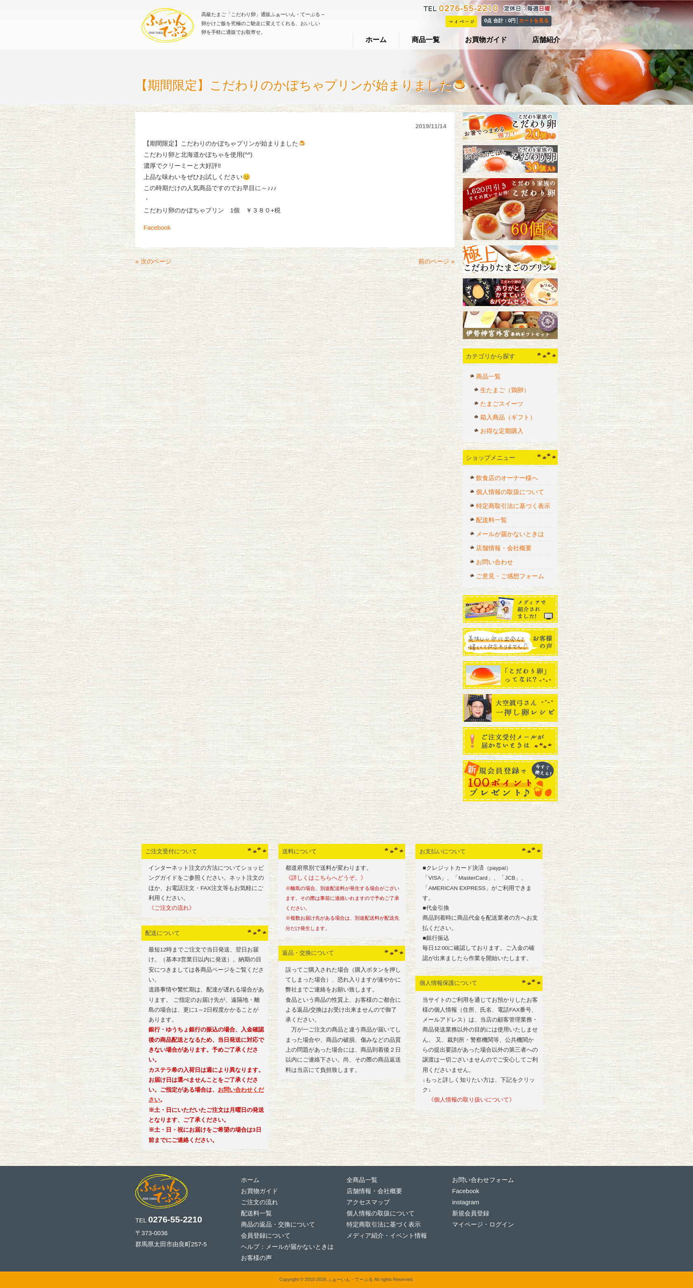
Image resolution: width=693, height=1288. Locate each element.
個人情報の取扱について (510, 491)
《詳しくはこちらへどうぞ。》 (325, 878)
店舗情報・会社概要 (504, 547)
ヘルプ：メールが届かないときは (287, 1246)
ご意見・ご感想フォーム (510, 575)
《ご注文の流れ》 (171, 908)
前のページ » (436, 261)
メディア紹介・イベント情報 (386, 1235)
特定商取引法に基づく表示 (513, 505)
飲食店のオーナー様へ (507, 477)
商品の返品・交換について (278, 1224)
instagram (465, 1202)
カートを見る (534, 21)
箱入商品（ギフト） (508, 417)
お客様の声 (256, 1257)
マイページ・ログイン (483, 1224)
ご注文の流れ (259, 1202)
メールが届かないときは (510, 533)
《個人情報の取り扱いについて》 (468, 1100)
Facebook (157, 227)
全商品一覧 (361, 1179)
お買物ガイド (259, 1190)
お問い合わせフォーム (483, 1179)
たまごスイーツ (501, 403)
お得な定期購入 (501, 430)
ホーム (250, 1179)
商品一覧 (488, 376)
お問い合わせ (494, 561)
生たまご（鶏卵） (505, 389)
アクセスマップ (368, 1202)
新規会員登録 (470, 1213)
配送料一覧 (491, 519)
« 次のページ (153, 261)
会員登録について (265, 1235)
